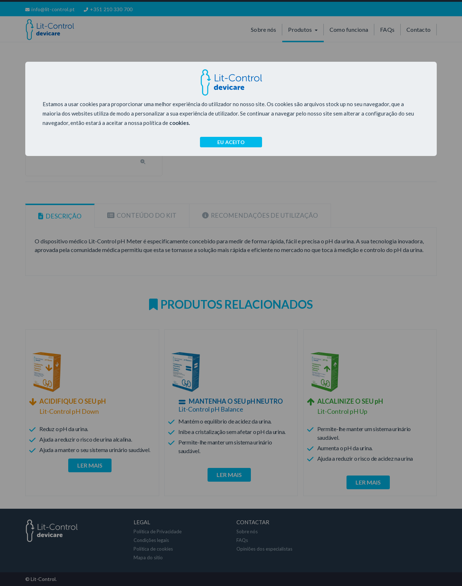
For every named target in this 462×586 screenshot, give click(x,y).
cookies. (179, 123)
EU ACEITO (231, 142)
